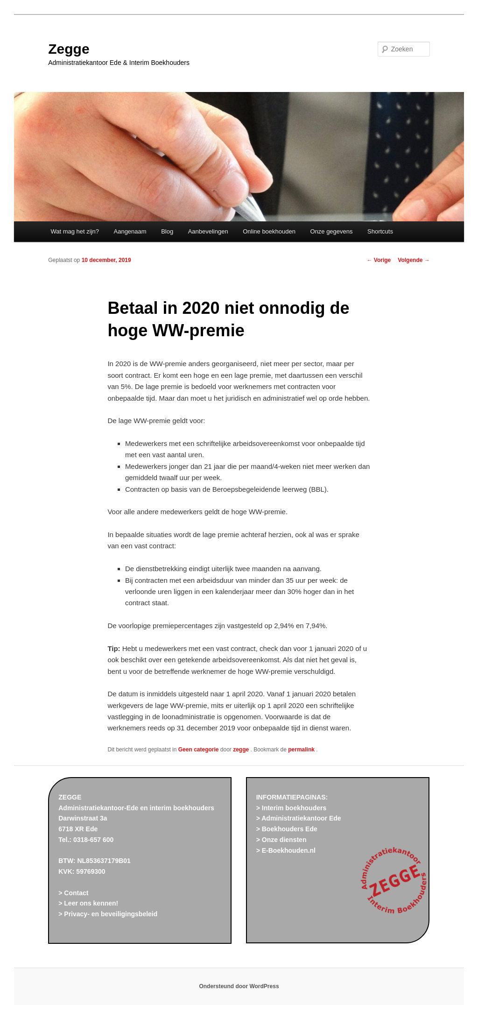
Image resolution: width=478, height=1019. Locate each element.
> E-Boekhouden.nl (286, 850)
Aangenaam (130, 231)
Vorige (379, 260)
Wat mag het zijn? (74, 231)
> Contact (73, 893)
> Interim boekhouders (291, 808)
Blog (167, 231)
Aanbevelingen (208, 231)
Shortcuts (380, 231)
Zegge (68, 49)
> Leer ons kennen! (88, 903)
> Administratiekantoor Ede (298, 818)
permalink (302, 749)
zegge (241, 749)
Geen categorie (198, 749)
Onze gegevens (331, 231)
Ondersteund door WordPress (239, 986)
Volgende (413, 260)
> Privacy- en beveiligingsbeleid (107, 914)
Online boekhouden (269, 231)
